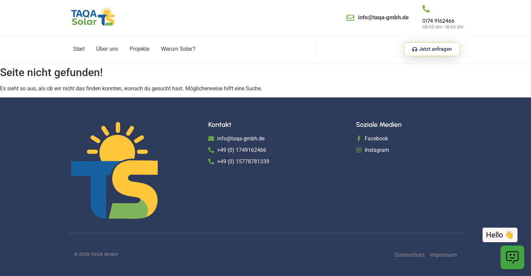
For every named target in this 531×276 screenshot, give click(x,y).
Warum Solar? (178, 49)
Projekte (140, 49)
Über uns (107, 49)
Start (79, 49)
